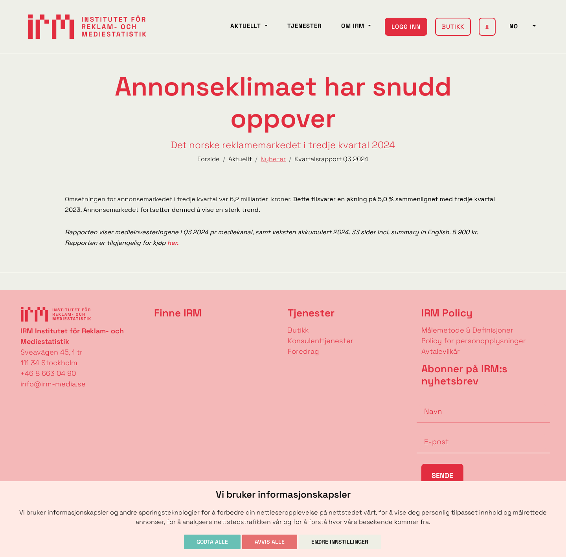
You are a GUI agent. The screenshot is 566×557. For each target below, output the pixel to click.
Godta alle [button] (212, 541)
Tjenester (304, 25)
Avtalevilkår (440, 351)
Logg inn (406, 26)
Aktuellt (246, 25)
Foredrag (303, 351)
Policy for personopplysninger (473, 340)
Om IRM (353, 25)
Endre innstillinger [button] (339, 541)
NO (520, 26)
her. (171, 243)
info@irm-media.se (53, 383)
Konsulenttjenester (320, 340)
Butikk (453, 26)
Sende (442, 475)
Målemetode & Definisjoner (467, 330)
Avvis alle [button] (270, 541)
